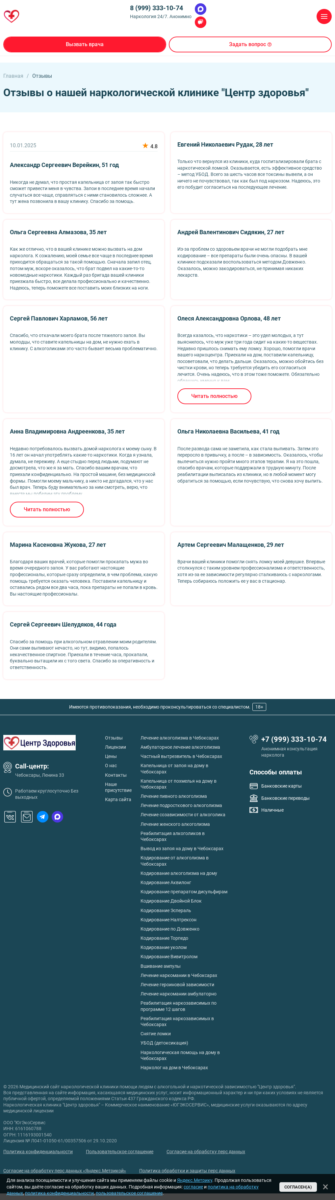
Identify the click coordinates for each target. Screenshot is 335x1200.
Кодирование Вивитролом (169, 956)
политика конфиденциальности (59, 1193)
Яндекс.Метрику (194, 1180)
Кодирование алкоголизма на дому (179, 873)
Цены (111, 756)
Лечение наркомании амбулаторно (179, 993)
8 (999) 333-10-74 (156, 8)
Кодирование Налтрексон (168, 919)
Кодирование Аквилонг (166, 882)
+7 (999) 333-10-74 (294, 739)
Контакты (116, 775)
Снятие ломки (156, 1033)
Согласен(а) (298, 1187)
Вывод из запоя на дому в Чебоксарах (182, 848)
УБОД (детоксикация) (164, 1043)
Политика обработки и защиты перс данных (187, 1170)
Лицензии (115, 747)
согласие (193, 1186)
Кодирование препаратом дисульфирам (184, 891)
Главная (13, 76)
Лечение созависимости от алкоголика (183, 814)
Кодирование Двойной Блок (171, 901)
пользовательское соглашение (129, 1193)
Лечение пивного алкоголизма (174, 796)
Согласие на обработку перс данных (206, 1151)
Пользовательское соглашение (119, 1151)
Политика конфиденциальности (38, 1151)
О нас (111, 765)
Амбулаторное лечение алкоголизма (180, 747)
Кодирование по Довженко (170, 929)
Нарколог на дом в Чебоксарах (174, 1067)
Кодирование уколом (164, 947)
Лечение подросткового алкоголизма (181, 805)
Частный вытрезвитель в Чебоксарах (181, 756)
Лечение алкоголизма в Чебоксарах (180, 737)
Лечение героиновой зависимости (177, 984)
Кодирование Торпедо (164, 938)
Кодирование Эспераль (166, 910)
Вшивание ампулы (161, 966)
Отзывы (114, 737)
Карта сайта (118, 799)
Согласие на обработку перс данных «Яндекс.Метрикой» (64, 1170)
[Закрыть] (325, 1186)
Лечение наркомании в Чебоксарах (179, 975)
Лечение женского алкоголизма (175, 824)
